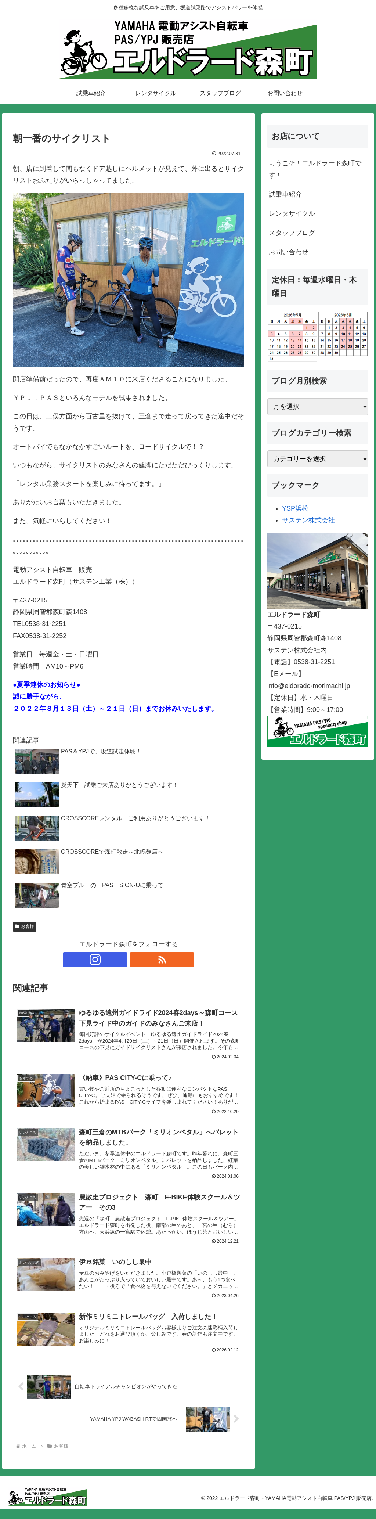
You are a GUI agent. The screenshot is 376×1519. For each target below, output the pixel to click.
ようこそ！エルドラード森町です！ (315, 169)
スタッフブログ (292, 233)
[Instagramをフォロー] (120, 959)
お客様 (24, 926)
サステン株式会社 (308, 520)
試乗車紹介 (285, 194)
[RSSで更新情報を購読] (137, 959)
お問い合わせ (288, 252)
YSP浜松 (295, 508)
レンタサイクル (292, 213)
